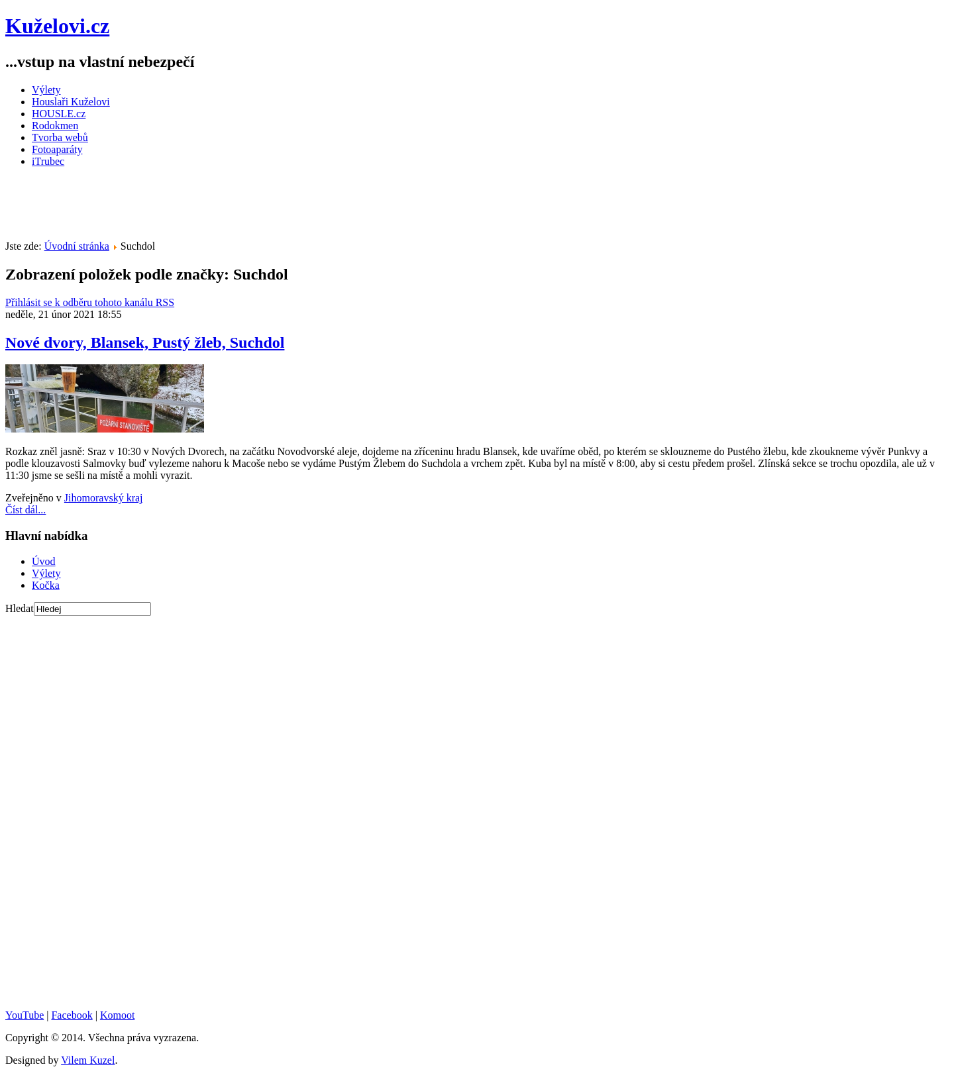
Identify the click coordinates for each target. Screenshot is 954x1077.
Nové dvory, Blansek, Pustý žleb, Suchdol (144, 342)
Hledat (19, 608)
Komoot (117, 1015)
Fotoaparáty (57, 149)
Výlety (46, 89)
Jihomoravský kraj (103, 497)
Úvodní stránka (76, 246)
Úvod (44, 561)
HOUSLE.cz (58, 113)
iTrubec (48, 161)
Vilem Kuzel (88, 1060)
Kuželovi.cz (57, 26)
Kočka (46, 585)
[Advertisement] (246, 208)
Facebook (71, 1015)
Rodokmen (55, 125)
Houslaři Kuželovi (71, 101)
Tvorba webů (60, 137)
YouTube (24, 1015)
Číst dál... (25, 509)
